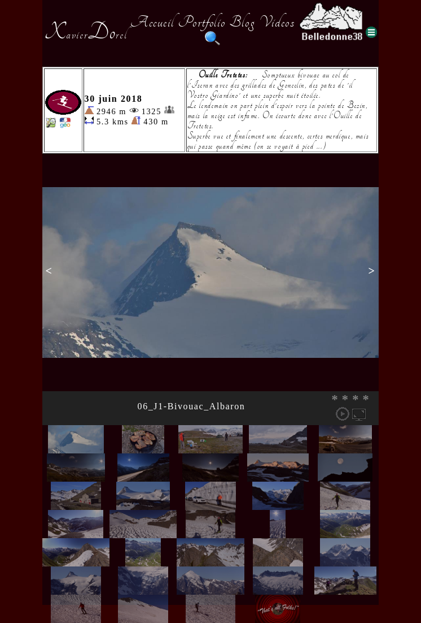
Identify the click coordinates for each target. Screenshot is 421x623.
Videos (277, 22)
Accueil (152, 22)
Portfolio (201, 22)
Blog (242, 22)
